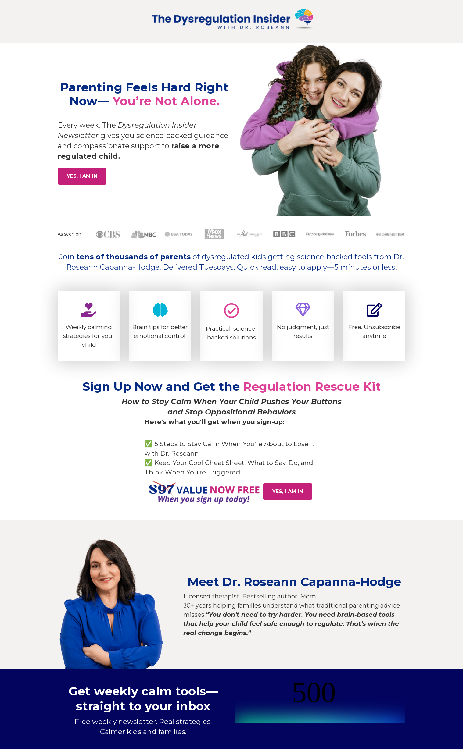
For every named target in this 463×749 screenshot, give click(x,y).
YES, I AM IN (82, 176)
